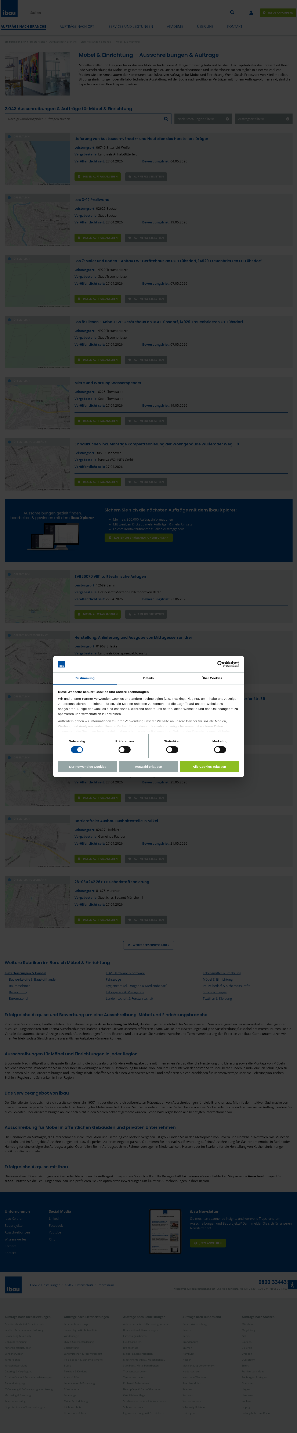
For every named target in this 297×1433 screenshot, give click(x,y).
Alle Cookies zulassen (209, 766)
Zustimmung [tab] (85, 678)
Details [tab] (148, 678)
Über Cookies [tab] (212, 678)
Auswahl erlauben (148, 766)
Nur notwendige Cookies (87, 766)
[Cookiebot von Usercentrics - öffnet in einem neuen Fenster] (220, 664)
